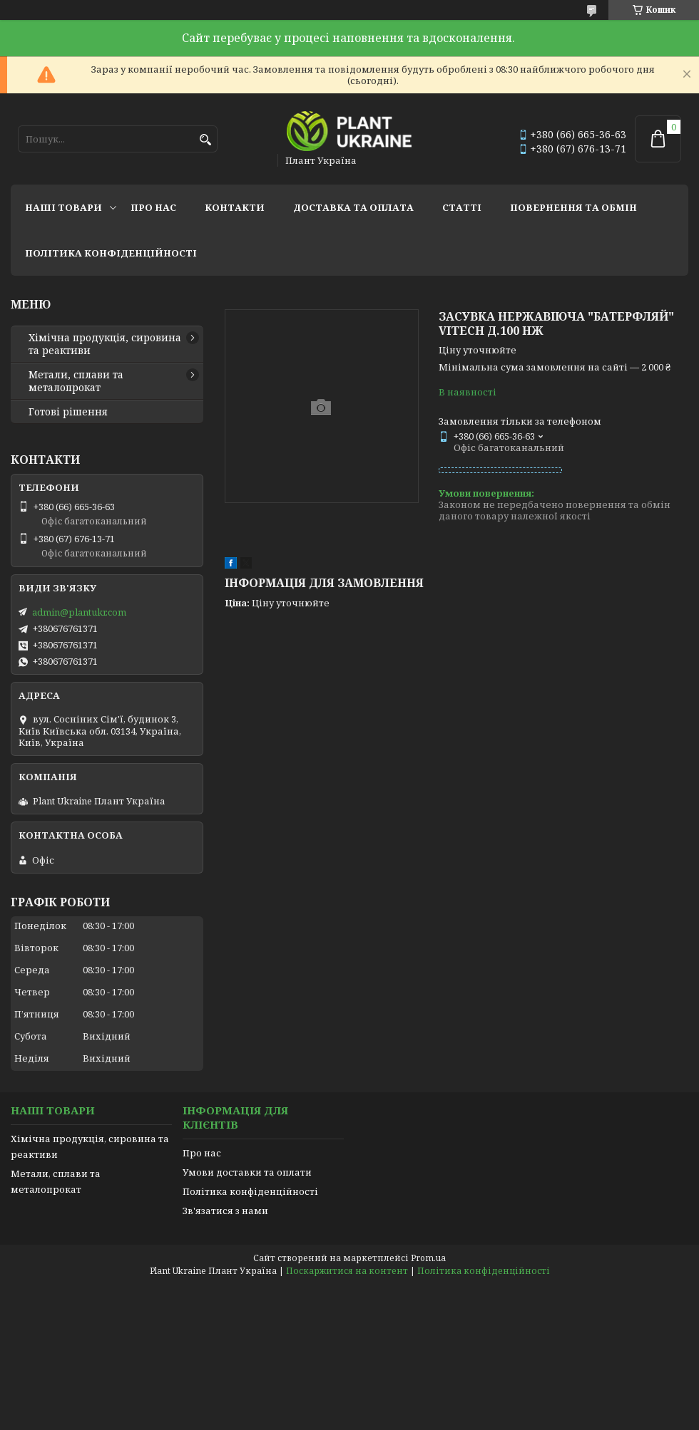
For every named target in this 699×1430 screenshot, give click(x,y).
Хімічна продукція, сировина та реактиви (105, 344)
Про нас (153, 207)
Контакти (235, 207)
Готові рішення (68, 411)
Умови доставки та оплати (247, 1172)
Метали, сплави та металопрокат (76, 381)
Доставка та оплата (353, 207)
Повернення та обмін (573, 207)
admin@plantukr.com (79, 612)
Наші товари (63, 207)
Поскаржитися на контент (347, 1271)
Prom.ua (428, 1258)
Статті (461, 207)
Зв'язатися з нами (225, 1210)
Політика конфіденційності (111, 253)
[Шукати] (205, 140)
